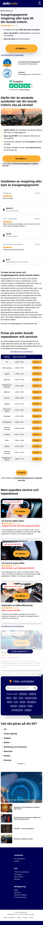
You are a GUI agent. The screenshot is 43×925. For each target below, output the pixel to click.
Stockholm (23, 694)
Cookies (25, 917)
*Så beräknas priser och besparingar (12, 55)
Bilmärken (17, 879)
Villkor (19, 917)
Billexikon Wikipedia (20, 895)
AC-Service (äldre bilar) (13, 521)
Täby (15, 698)
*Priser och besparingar (21, 872)
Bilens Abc (17, 892)
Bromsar (6, 760)
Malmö (8, 698)
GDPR (31, 917)
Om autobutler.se (19, 858)
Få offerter (36, 362)
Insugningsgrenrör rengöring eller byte (23, 323)
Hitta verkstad (18, 877)
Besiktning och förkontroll (14, 747)
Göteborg (32, 694)
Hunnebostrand (17, 710)
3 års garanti (18, 874)
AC (4, 729)
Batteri (6, 743)
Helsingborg (31, 702)
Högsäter (28, 710)
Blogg (16, 890)
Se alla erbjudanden (20, 651)
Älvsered (14, 706)
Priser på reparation (20, 897)
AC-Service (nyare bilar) (13, 563)
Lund (16, 702)
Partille (30, 706)
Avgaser (6, 738)
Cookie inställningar (9, 917)
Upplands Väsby (31, 698)
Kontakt (16, 861)
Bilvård (6, 756)
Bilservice (7, 751)
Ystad (21, 698)
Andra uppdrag (9, 734)
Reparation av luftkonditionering (17, 605)
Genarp (22, 702)
